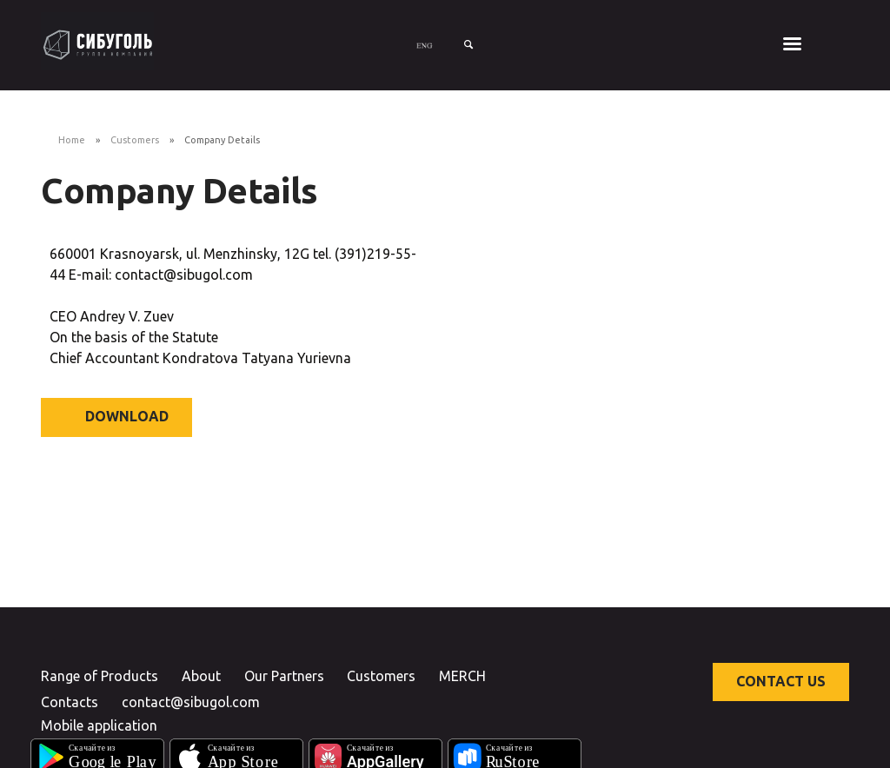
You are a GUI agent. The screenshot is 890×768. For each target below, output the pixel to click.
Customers (134, 140)
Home (71, 140)
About (201, 676)
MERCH (462, 676)
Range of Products (99, 676)
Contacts (69, 702)
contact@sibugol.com (191, 702)
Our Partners (284, 676)
